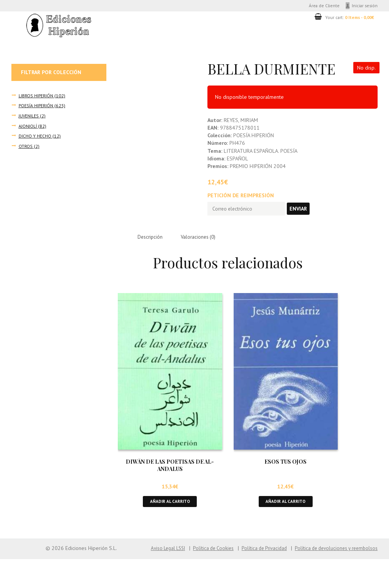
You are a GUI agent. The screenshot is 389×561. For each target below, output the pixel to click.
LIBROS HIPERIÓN (36, 97)
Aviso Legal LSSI (155, 550)
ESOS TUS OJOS (285, 462)
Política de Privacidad (257, 550)
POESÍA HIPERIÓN (35, 106)
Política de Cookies (203, 550)
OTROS (25, 146)
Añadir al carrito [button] (170, 503)
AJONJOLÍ (28, 127)
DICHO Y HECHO (35, 136)
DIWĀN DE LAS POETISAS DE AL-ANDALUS (170, 466)
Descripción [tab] (151, 237)
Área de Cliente (320, 6)
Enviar (304, 209)
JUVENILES (29, 117)
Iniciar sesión (364, 6)
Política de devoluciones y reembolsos (333, 550)
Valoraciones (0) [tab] (201, 237)
